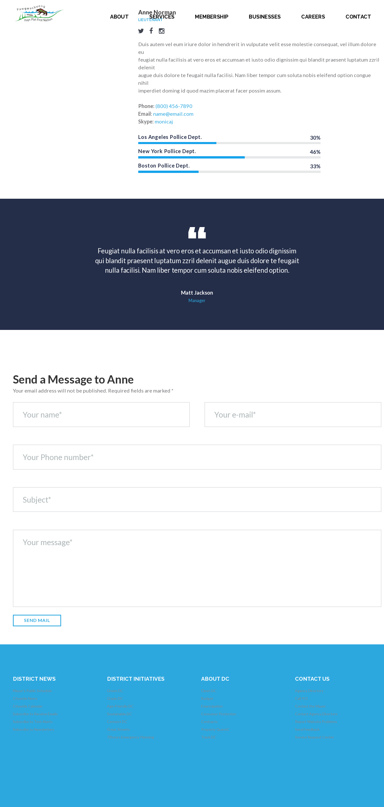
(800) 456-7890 (174, 106)
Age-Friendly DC (120, 706)
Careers (313, 17)
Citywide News (25, 698)
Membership (211, 17)
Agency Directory (309, 690)
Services (161, 17)
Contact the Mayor (310, 706)
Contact (358, 17)
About (119, 17)
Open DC (208, 690)
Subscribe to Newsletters (33, 729)
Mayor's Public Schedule (32, 690)
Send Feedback (307, 729)
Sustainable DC (119, 714)
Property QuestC (215, 729)
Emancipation (212, 706)
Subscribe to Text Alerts (33, 721)
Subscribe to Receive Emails (35, 714)
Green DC (115, 690)
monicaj (164, 121)
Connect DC (117, 721)
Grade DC (115, 698)
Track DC (208, 737)
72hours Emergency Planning (130, 737)
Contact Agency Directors (316, 714)
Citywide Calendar (28, 706)
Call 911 (301, 698)
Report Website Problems (316, 721)
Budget (207, 698)
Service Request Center (314, 737)
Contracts (209, 721)
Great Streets (118, 729)
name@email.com (173, 114)
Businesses (265, 17)
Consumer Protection (218, 714)
